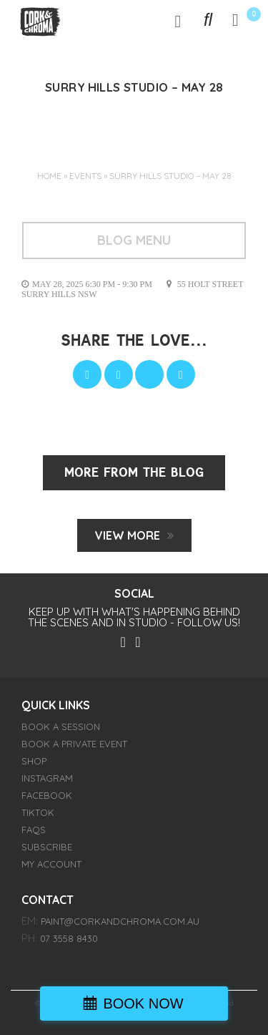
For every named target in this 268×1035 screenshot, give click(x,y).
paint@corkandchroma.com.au (120, 921)
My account (51, 864)
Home (49, 175)
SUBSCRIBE (46, 846)
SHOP (33, 761)
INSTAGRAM (47, 778)
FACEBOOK (46, 795)
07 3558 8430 (69, 938)
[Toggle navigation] (178, 20)
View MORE (127, 535)
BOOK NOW (143, 1003)
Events (85, 175)
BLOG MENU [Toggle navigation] (134, 240)
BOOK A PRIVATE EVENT (74, 743)
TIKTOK (37, 812)
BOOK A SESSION (60, 726)
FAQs (33, 829)
